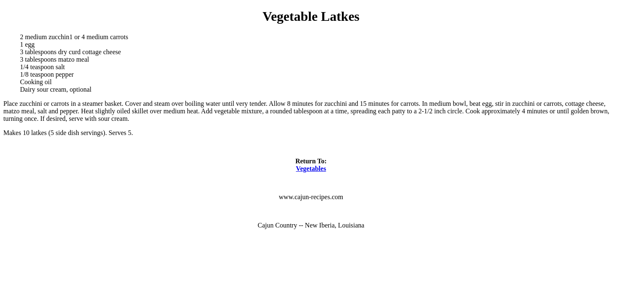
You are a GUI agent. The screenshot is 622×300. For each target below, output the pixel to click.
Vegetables (311, 168)
